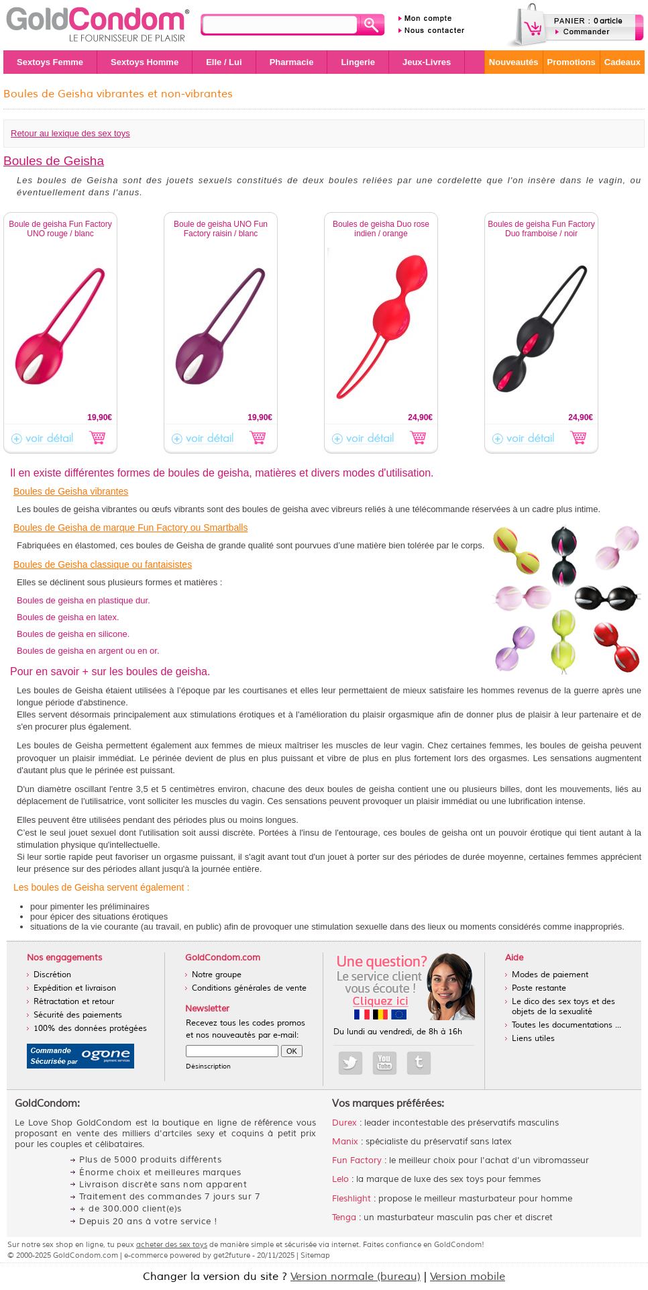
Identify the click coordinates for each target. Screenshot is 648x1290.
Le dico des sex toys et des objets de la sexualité (563, 1007)
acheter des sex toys (171, 1244)
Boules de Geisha (53, 161)
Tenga (344, 1217)
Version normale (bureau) (355, 1276)
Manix (345, 1141)
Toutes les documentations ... (566, 1025)
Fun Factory (357, 1160)
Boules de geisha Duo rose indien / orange (381, 228)
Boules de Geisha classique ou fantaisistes (102, 564)
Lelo (340, 1179)
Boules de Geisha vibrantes (70, 491)
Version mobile (467, 1276)
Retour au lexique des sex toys (70, 133)
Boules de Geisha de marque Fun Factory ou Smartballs (130, 527)
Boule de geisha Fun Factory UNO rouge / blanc (60, 228)
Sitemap (315, 1255)
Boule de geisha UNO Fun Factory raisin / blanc (221, 228)
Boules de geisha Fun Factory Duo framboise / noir (541, 228)
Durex (344, 1123)
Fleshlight (351, 1198)
